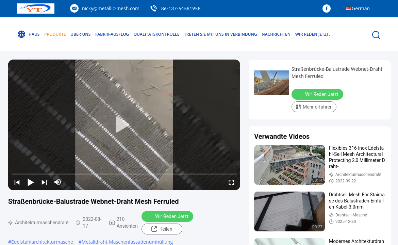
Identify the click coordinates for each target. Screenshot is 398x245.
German (361, 8)
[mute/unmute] (58, 182)
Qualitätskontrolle (157, 34)
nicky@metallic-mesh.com (110, 8)
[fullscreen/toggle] (231, 182)
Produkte (55, 34)
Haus (28, 34)
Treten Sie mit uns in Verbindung (220, 34)
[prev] (17, 182)
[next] (44, 182)
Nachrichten (276, 34)
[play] (124, 124)
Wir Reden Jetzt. (312, 34)
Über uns (80, 34)
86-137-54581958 (181, 8)
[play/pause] (30, 182)
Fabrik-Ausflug (112, 34)
